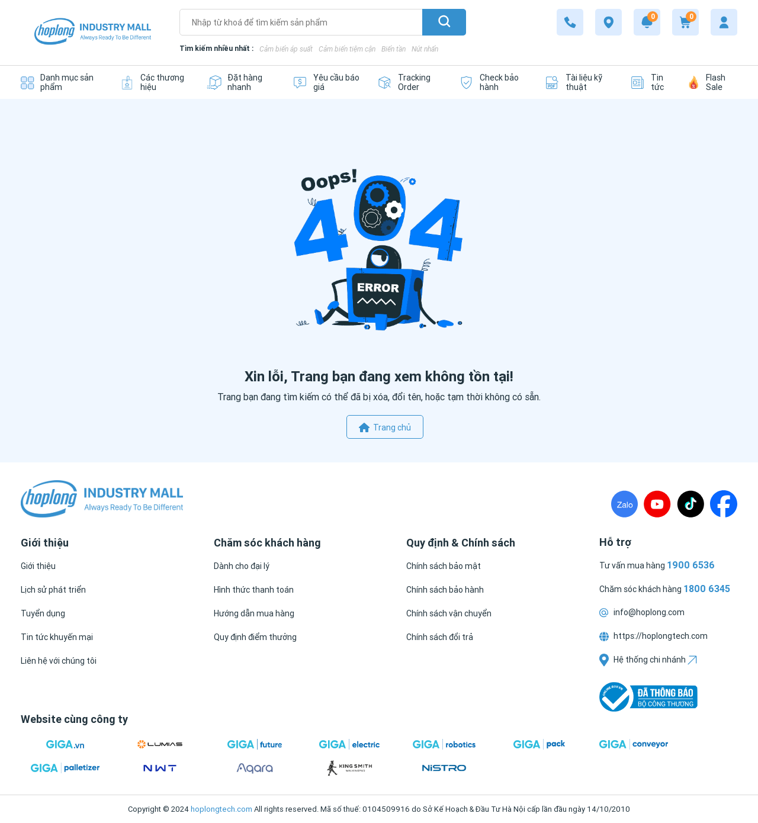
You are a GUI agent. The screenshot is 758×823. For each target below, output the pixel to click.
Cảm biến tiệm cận (347, 48)
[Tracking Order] (409, 82)
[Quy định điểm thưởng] (255, 637)
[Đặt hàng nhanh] (241, 82)
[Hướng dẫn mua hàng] (254, 613)
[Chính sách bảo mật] (443, 566)
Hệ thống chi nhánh (648, 659)
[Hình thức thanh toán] (254, 589)
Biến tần (393, 48)
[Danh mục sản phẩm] (61, 82)
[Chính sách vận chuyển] (449, 613)
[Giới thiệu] (38, 566)
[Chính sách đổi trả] (439, 637)
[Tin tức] (650, 82)
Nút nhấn (425, 48)
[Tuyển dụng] (43, 613)
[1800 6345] (570, 22)
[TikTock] (690, 503)
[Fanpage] (723, 503)
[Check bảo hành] (492, 82)
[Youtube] (657, 503)
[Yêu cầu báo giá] (326, 82)
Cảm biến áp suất (286, 48)
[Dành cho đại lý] (241, 566)
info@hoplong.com (642, 612)
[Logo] (93, 32)
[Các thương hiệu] (154, 82)
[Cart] (685, 22)
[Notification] (647, 22)
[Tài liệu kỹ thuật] (578, 82)
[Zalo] (624, 503)
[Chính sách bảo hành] (445, 589)
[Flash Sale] (712, 82)
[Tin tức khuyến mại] (57, 637)
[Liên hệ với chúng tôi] (59, 661)
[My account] (724, 22)
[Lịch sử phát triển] (53, 589)
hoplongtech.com (221, 809)
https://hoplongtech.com (653, 636)
